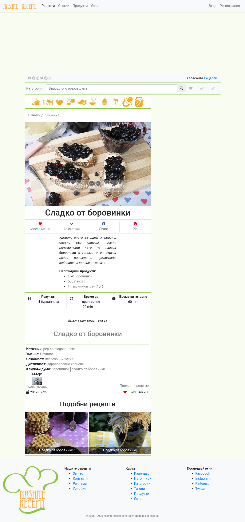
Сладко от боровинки (88, 334)
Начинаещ (48, 354)
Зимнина (52, 115)
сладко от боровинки (88, 369)
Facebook (202, 473)
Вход (212, 6)
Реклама (80, 484)
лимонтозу (86, 286)
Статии (63, 6)
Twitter (200, 489)
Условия (79, 489)
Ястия (95, 6)
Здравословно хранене (65, 364)
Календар (142, 473)
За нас (78, 473)
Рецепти (48, 6)
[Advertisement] (123, 44)
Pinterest (202, 484)
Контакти (80, 479)
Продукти (80, 6)
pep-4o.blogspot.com (59, 349)
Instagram (202, 479)
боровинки (83, 276)
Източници (142, 479)
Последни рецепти (134, 386)
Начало (34, 115)
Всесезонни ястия (59, 359)
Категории (34, 89)
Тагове (139, 489)
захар (80, 281)
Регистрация (230, 6)
